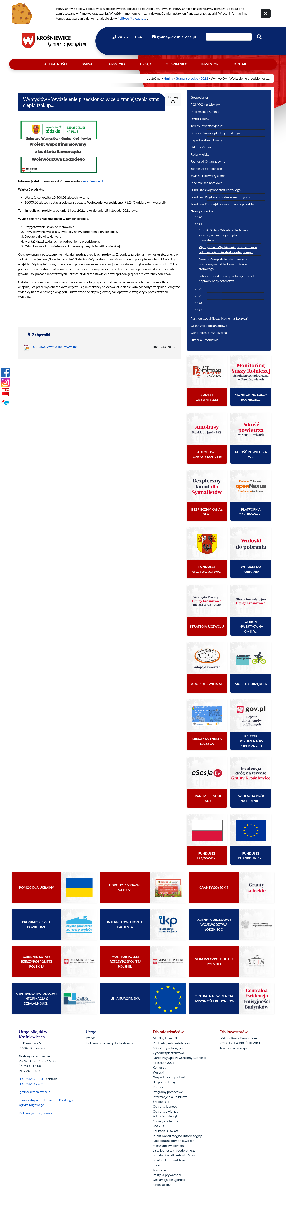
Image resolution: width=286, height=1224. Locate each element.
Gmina (86, 64)
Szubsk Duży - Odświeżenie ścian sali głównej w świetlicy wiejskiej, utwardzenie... (225, 235)
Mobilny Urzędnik (165, 1038)
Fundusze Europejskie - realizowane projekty (222, 204)
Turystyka (116, 64)
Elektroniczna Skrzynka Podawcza (110, 1043)
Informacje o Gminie (205, 111)
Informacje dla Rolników (170, 1097)
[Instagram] (5, 382)
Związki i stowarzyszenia (208, 176)
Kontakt (240, 64)
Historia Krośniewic (204, 340)
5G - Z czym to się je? (168, 1048)
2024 (198, 303)
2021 (204, 78)
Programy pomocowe (168, 1092)
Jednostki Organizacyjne (208, 161)
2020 (198, 217)
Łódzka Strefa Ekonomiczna (239, 1038)
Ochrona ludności (165, 1106)
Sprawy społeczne (165, 1121)
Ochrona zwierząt (165, 1111)
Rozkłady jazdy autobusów (171, 1043)
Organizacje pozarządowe (209, 325)
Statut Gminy (200, 119)
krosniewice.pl (92, 181)
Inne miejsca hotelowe (206, 183)
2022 (198, 289)
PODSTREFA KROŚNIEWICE (240, 1043)
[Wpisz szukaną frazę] (229, 37)
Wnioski (158, 1072)
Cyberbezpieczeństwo (168, 1053)
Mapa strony (162, 1184)
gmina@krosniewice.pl (35, 1092)
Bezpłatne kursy (164, 1082)
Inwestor (209, 64)
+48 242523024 (31, 1079)
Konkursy (159, 1067)
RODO (91, 1038)
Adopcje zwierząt (165, 1116)
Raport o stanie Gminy (206, 140)
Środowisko (161, 1101)
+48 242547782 (31, 1084)
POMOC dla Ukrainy (205, 104)
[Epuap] (5, 402)
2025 (198, 310)
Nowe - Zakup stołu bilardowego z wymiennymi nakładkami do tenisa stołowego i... (223, 264)
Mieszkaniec (176, 64)
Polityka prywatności (167, 1175)
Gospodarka (199, 97)
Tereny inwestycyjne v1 (207, 126)
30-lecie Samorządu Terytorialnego (215, 133)
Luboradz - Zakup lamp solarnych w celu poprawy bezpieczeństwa (227, 278)
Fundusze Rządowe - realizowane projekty (220, 197)
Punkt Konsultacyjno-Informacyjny (177, 1136)
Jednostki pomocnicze (206, 168)
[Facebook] (5, 372)
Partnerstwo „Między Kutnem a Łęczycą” (219, 318)
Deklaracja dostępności (35, 1113)
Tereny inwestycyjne (234, 1048)
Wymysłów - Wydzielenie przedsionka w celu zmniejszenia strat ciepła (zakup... (228, 249)
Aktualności (55, 64)
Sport (156, 1165)
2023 (198, 296)
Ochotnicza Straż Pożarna (209, 332)
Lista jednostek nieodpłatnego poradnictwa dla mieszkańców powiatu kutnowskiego (174, 1155)
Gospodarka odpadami (169, 1077)
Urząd (145, 64)
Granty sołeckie (187, 78)
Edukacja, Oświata (166, 1131)
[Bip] (5, 392)
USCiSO (158, 1126)
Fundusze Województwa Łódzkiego (216, 190)
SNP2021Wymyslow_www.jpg (55, 346)
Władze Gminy (201, 147)
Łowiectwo (160, 1170)
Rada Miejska (200, 154)
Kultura (158, 1087)
